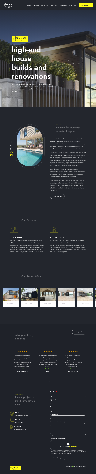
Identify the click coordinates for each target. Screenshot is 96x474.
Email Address (54, 407)
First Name (53, 384)
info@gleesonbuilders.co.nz (23, 408)
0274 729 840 (57, 189)
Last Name (53, 392)
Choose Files (73, 439)
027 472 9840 (19, 415)
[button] (48, 374)
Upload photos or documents (58, 431)
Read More (23, 361)
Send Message (57, 451)
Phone (52, 399)
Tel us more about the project (58, 414)
